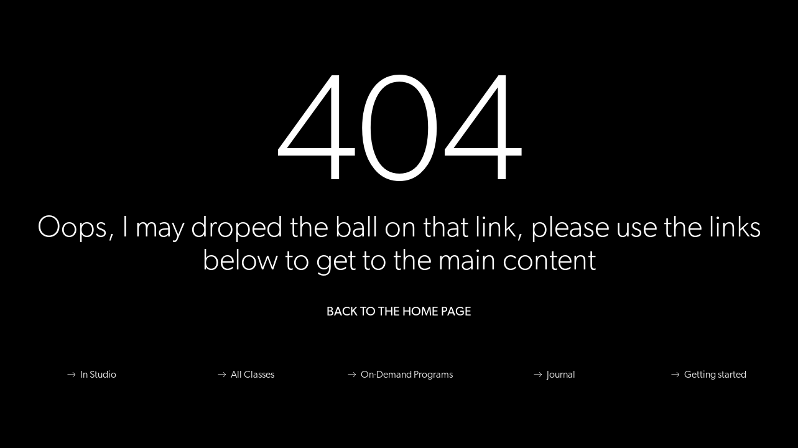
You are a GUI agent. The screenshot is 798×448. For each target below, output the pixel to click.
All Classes (245, 374)
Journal (553, 374)
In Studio (90, 374)
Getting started (707, 374)
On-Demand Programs (399, 374)
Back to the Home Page (399, 312)
